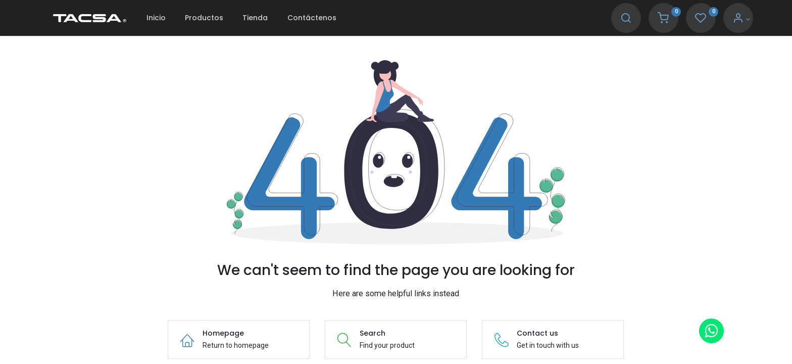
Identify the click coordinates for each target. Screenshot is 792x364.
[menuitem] (170, 18)
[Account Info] (727, 19)
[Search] (611, 19)
